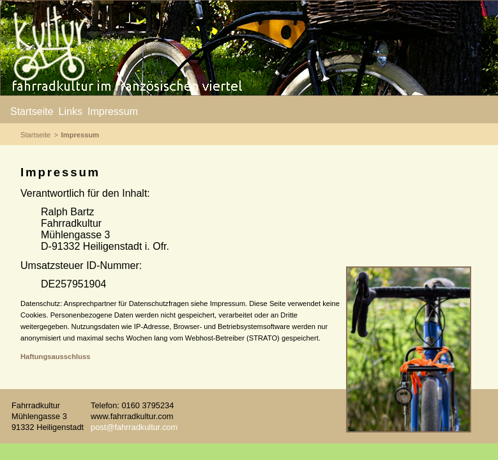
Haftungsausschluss (55, 356)
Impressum (112, 111)
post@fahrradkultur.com (134, 427)
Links (70, 111)
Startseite (32, 111)
